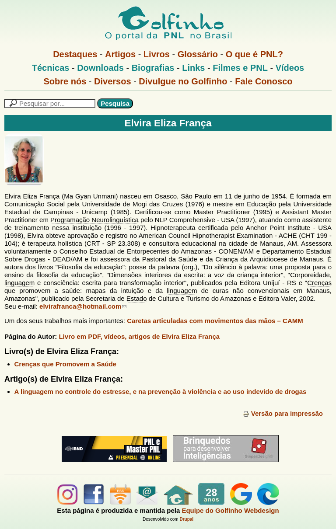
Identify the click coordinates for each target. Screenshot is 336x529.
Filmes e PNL (240, 68)
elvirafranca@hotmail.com (82, 306)
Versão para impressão (282, 413)
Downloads (100, 68)
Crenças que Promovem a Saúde (65, 364)
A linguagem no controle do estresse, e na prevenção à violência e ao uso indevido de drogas (160, 391)
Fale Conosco (263, 81)
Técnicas (51, 68)
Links (193, 68)
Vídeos (290, 68)
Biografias (153, 68)
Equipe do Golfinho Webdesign (230, 510)
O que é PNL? (254, 54)
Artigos (120, 54)
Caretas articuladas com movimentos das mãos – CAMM (215, 320)
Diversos (112, 81)
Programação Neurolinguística (94, 219)
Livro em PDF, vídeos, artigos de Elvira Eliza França (139, 336)
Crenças (319, 282)
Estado (136, 298)
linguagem (19, 282)
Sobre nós (65, 81)
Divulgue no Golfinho (183, 81)
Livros (157, 54)
